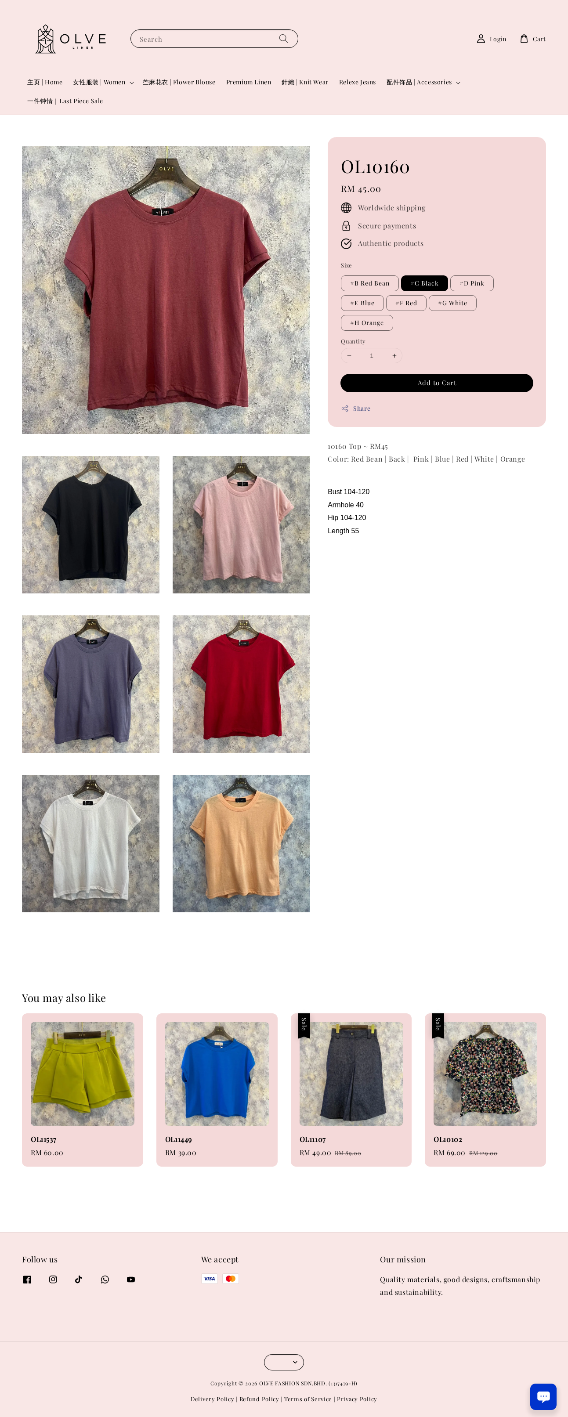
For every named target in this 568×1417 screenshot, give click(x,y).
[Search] (284, 38)
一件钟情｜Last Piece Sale (65, 101)
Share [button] (355, 408)
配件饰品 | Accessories (419, 82)
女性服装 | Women (99, 82)
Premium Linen (248, 82)
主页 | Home (44, 82)
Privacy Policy (357, 1399)
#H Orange (367, 322)
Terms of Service (308, 1399)
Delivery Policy (213, 1399)
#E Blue (362, 303)
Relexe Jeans (357, 82)
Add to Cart (437, 382)
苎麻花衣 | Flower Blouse (179, 82)
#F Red (406, 303)
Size (346, 265)
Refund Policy (259, 1399)
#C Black (424, 283)
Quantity (353, 341)
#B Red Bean (370, 283)
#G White (452, 303)
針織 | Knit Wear (305, 82)
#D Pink (472, 283)
